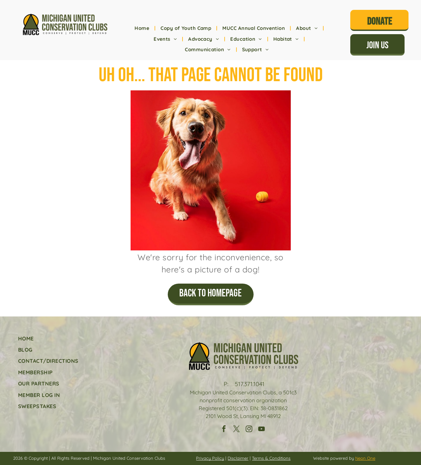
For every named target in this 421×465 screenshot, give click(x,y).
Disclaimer (238, 458)
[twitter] (236, 429)
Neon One (365, 458)
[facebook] (224, 429)
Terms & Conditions (271, 458)
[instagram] (249, 429)
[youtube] (261, 429)
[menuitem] (143, 28)
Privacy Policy (210, 458)
